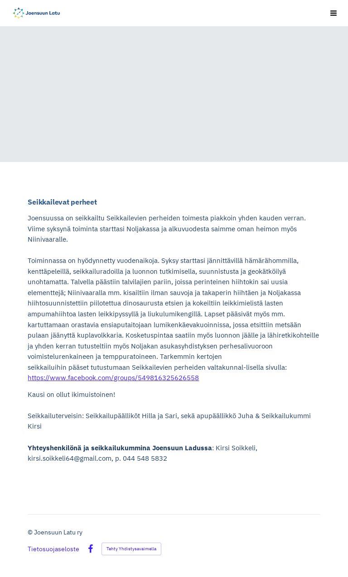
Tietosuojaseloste (53, 549)
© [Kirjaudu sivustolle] (31, 532)
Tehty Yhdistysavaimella (131, 549)
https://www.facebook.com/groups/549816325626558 (113, 377)
